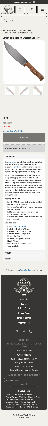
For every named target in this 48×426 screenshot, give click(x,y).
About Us (24, 299)
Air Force (37, 397)
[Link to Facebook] (24, 331)
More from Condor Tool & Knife (13, 131)
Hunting (34, 404)
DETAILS (8, 253)
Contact (24, 304)
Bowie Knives (28, 394)
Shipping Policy (24, 322)
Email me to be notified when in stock (17, 148)
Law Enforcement (17, 394)
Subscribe (24, 384)
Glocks (30, 397)
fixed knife (11, 162)
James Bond (9, 402)
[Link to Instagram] (30, 331)
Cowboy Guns (10, 404)
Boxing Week (31, 402)
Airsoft (8, 394)
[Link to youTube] (17, 331)
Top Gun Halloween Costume (15, 399)
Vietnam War (10, 397)
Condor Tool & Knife (19, 226)
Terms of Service (24, 317)
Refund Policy (24, 313)
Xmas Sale (19, 404)
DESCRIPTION (10, 156)
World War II (19, 397)
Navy (25, 397)
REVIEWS (8, 258)
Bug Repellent (29, 399)
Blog (24, 294)
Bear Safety (27, 404)
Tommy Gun (34, 406)
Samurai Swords (11, 406)
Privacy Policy (24, 308)
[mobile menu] (42, 9)
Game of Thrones (20, 402)
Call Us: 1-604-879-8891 (24, 350)
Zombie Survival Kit (23, 406)
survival (15, 166)
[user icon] (32, 9)
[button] (6, 90)
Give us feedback (25, 269)
